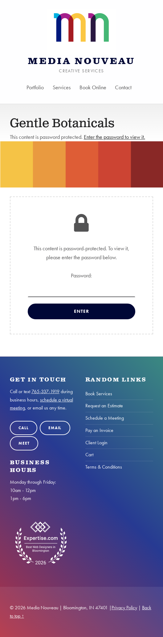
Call (23, 427)
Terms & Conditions (103, 467)
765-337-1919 (45, 391)
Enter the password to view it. (114, 136)
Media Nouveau (81, 61)
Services (62, 87)
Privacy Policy (124, 607)
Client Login (96, 442)
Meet (23, 443)
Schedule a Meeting (104, 418)
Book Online (92, 87)
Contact (123, 87)
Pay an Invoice (99, 430)
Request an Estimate (104, 405)
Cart (89, 454)
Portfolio (35, 87)
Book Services (98, 393)
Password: (82, 284)
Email (54, 427)
